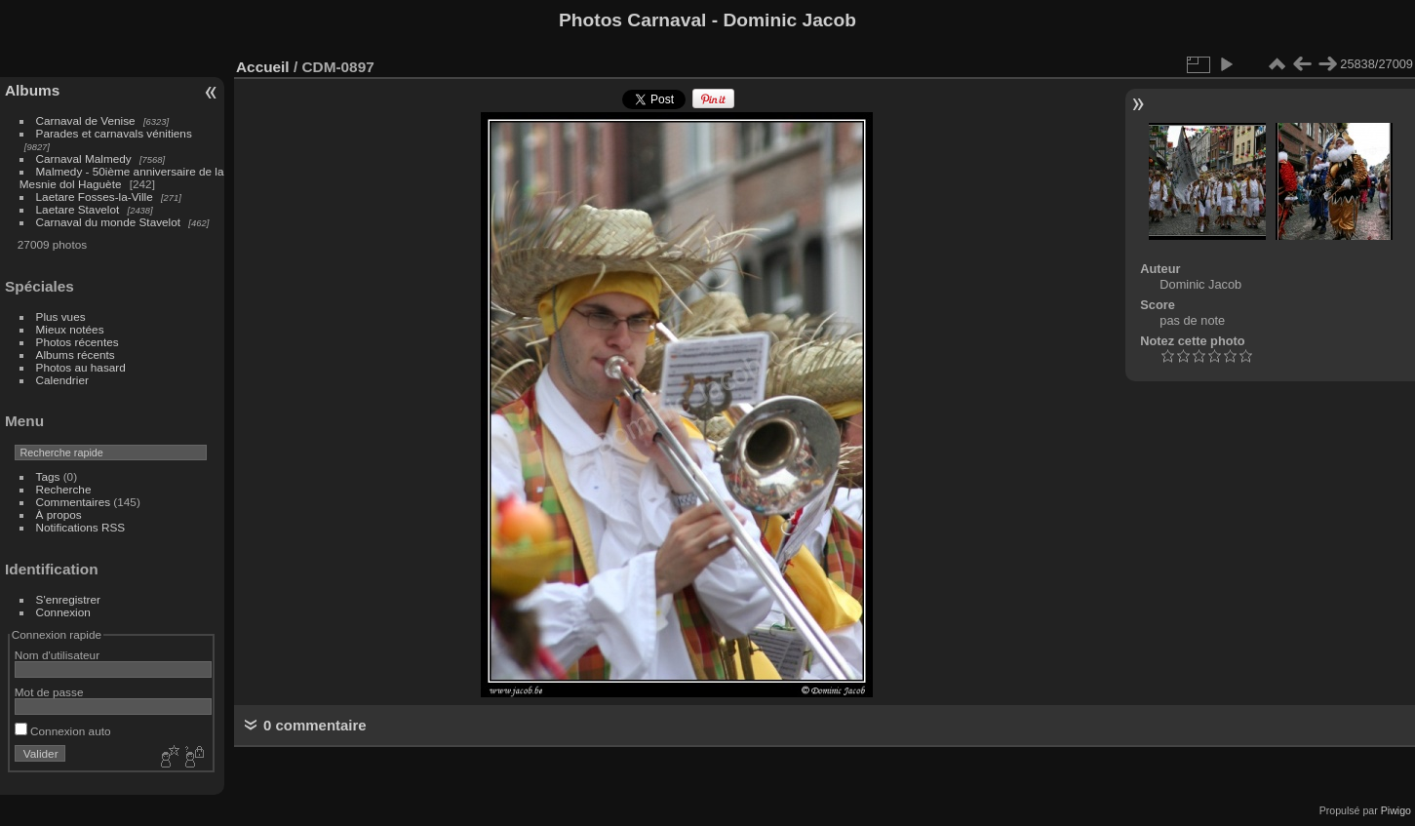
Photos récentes (77, 341)
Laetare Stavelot (78, 209)
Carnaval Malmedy (84, 158)
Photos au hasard (81, 367)
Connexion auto (63, 731)
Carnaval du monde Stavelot (108, 222)
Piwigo (1396, 810)
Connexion (63, 612)
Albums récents (75, 354)
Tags (48, 476)
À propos (59, 514)
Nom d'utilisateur (57, 655)
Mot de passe (49, 692)
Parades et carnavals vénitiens (114, 133)
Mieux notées (70, 329)
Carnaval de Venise (86, 120)
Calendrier (62, 380)
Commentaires (73, 501)
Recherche (64, 489)
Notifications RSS (81, 527)
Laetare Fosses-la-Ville (94, 196)
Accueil (263, 67)
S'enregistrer (68, 599)
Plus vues (61, 316)
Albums (32, 90)
